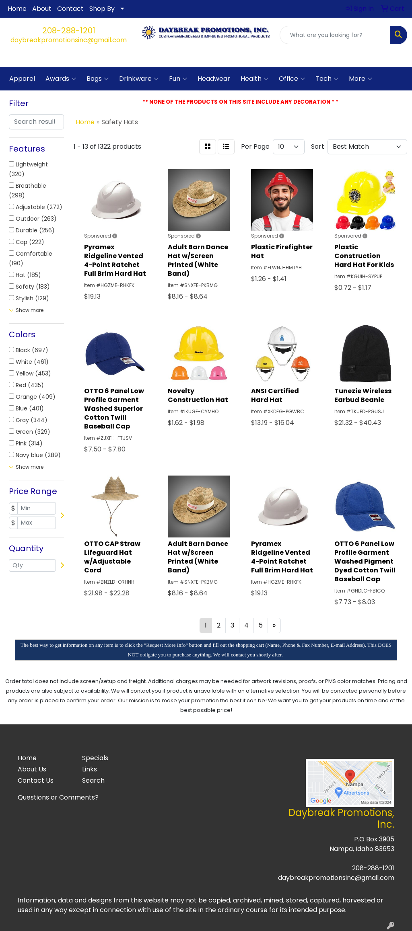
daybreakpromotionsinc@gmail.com (68, 40)
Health (254, 79)
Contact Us (36, 780)
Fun (178, 79)
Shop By (102, 8)
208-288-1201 (68, 30)
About (42, 8)
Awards (60, 79)
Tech (326, 79)
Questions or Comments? (58, 797)
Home (17, 8)
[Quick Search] (335, 35)
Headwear (214, 78)
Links (89, 769)
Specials (95, 758)
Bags (98, 79)
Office (292, 79)
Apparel (22, 78)
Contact (70, 8)
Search (93, 780)
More (360, 79)
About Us (32, 769)
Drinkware (139, 79)
